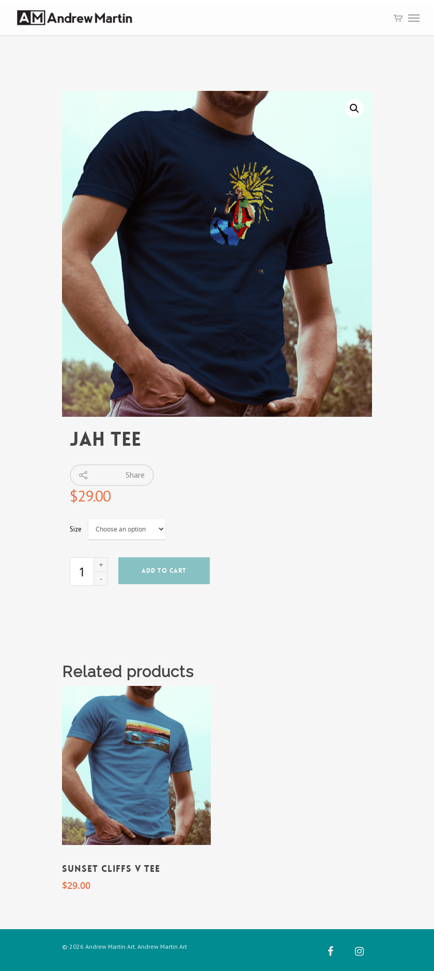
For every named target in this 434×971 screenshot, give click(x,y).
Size (76, 529)
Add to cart (164, 571)
